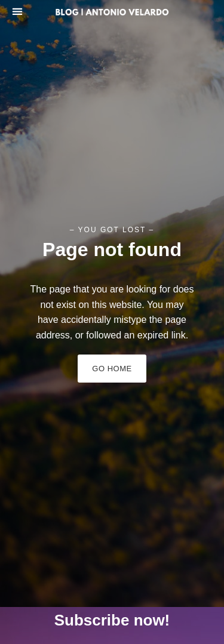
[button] (17, 11)
